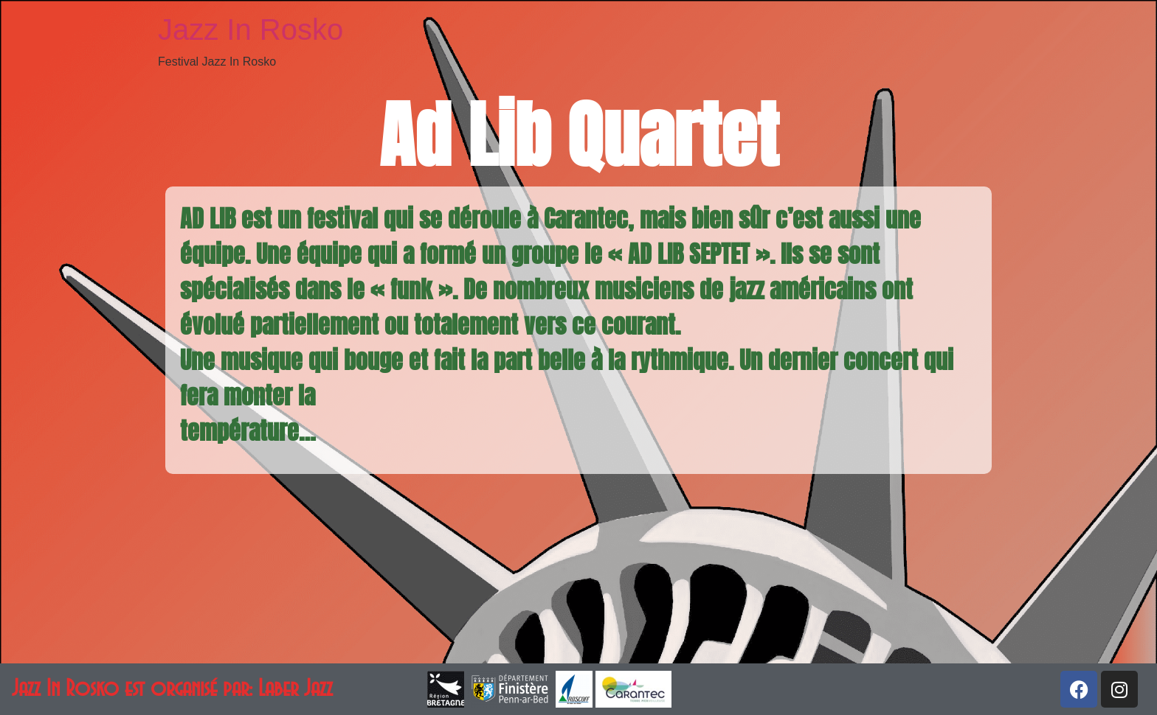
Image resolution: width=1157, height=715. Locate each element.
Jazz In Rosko (250, 29)
